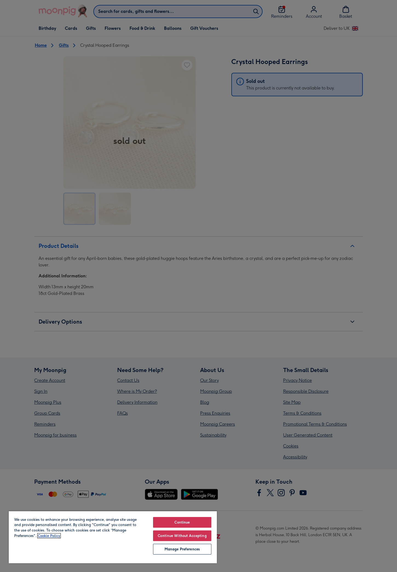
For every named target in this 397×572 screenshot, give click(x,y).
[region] (113, 537)
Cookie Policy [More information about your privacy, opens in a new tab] (49, 536)
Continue (182, 522)
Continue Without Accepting (182, 536)
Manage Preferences (182, 549)
